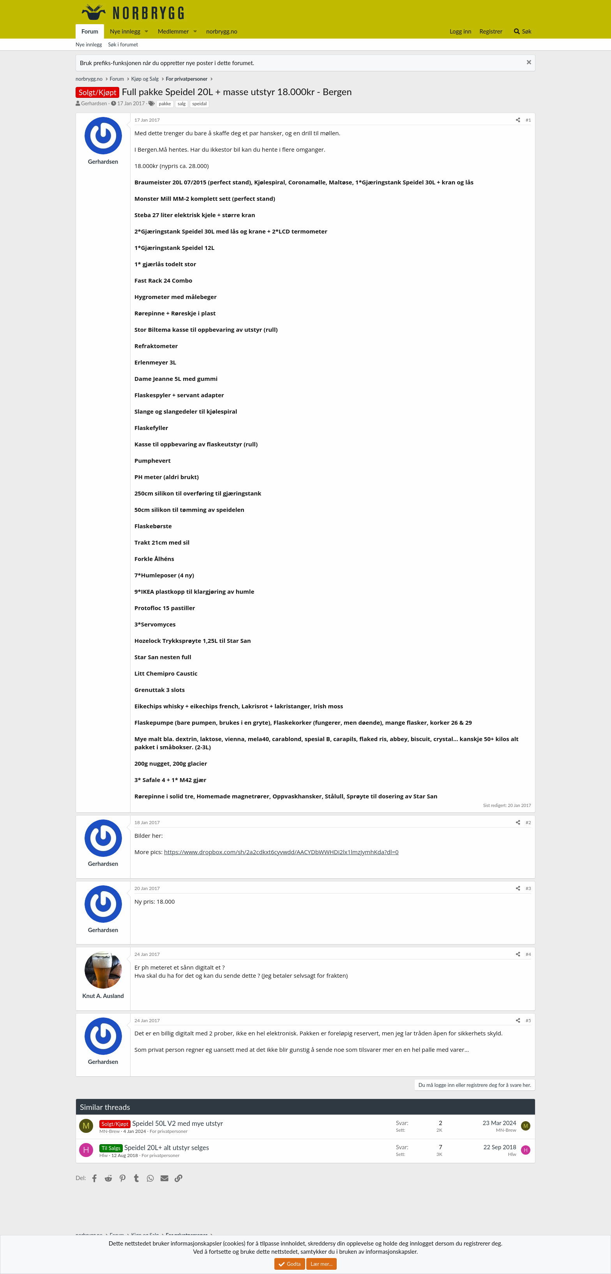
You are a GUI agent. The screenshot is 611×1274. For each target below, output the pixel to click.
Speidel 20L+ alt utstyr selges (166, 1147)
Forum (89, 31)
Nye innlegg (125, 31)
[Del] (518, 120)
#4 (528, 954)
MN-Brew (109, 1131)
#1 (528, 120)
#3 (528, 888)
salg (181, 103)
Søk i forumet (123, 44)
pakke (165, 103)
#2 (528, 822)
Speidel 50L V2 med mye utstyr (177, 1123)
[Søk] (522, 31)
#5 (528, 1020)
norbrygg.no (221, 31)
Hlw (103, 1155)
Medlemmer (173, 31)
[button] (146, 31)
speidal (199, 103)
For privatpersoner (168, 1131)
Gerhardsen (94, 103)
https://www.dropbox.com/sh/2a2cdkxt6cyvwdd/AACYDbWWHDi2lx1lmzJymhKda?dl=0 (281, 852)
